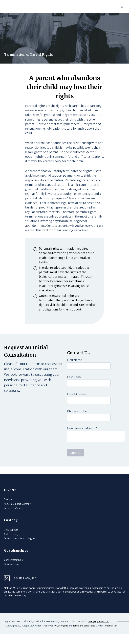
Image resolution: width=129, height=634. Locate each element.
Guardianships (11, 564)
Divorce (8, 499)
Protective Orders (13, 508)
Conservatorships (13, 560)
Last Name (74, 385)
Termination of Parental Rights (20, 538)
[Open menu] (122, 6)
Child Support (11, 529)
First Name (74, 368)
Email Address (77, 402)
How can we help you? (82, 436)
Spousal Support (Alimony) (18, 504)
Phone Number (77, 419)
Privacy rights (61, 625)
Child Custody (11, 534)
